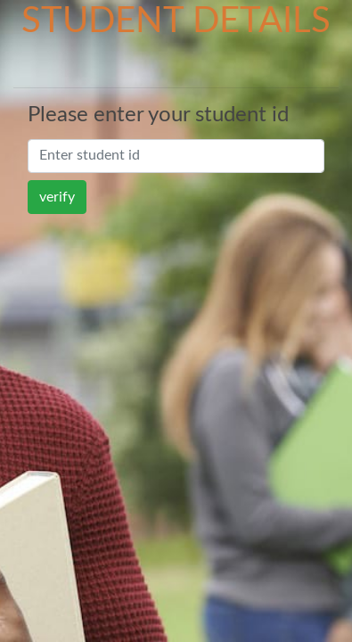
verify (57, 197)
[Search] (176, 156)
